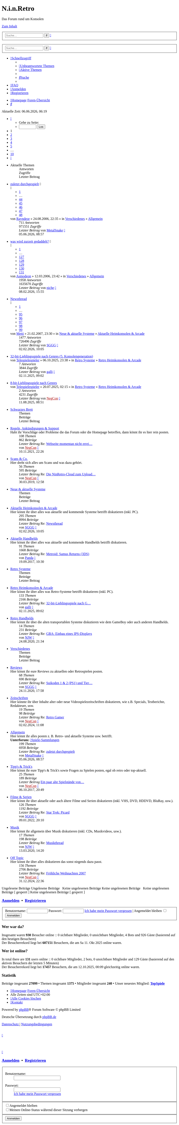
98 (20, 326)
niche (50, 288)
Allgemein (95, 219)
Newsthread (18, 299)
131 (21, 272)
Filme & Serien (21, 797)
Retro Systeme (85, 360)
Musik (14, 827)
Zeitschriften (19, 698)
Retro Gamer (55, 717)
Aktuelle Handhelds (24, 538)
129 (21, 264)
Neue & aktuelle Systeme (76, 333)
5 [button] (11, 146)
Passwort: (12, 1085)
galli (49, 372)
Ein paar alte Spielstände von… (62, 782)
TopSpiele (157, 983)
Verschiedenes (75, 219)
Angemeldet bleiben (150, 911)
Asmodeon (23, 276)
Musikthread (55, 843)
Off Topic (17, 858)
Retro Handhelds (22, 618)
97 (20, 322)
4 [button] (11, 142)
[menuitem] (36, 66)
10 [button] (12, 154)
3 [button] (11, 138)
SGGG (51, 345)
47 (20, 211)
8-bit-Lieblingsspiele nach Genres (33, 383)
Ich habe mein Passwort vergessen (108, 911)
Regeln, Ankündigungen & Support (34, 428)
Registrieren (35, 900)
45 (20, 203)
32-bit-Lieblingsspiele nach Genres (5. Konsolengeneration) (51, 356)
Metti (20, 333)
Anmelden (10, 900)
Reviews (16, 667)
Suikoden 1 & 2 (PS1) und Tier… (69, 683)
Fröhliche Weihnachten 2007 (66, 873)
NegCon (52, 398)
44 (20, 199)
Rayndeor (23, 219)
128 (21, 261)
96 (20, 318)
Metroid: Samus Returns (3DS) (67, 554)
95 (20, 314)
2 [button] (11, 135)
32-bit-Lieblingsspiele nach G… (68, 603)
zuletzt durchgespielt (24, 184)
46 (20, 207)
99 (20, 330)
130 (21, 268)
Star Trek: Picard (57, 812)
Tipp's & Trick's (21, 766)
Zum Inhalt (9, 26)
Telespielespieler (27, 360)
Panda (29, 558)
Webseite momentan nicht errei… (69, 444)
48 (20, 215)
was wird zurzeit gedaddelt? (29, 241)
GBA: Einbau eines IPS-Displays (69, 633)
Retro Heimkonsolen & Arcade (120, 360)
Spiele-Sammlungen (44, 740)
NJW (28, 637)
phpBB (24, 1009)
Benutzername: (15, 1073)
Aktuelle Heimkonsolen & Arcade (121, 333)
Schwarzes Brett (21, 409)
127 (21, 257)
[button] (11, 118)
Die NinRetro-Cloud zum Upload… (71, 474)
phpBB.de (49, 1017)
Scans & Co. (19, 459)
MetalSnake (54, 230)
